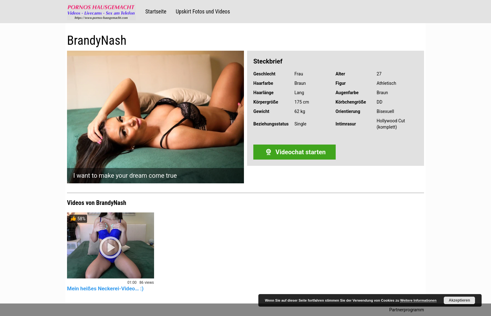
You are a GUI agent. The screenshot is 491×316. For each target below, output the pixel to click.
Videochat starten (294, 152)
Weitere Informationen (418, 300)
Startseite (155, 11)
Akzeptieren (459, 300)
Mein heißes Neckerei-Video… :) (105, 288)
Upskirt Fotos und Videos (203, 11)
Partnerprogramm (406, 309)
